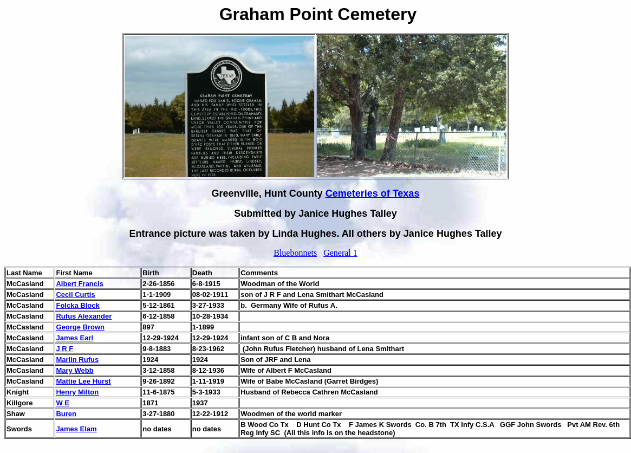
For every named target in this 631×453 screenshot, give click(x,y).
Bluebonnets (295, 252)
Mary (65, 370)
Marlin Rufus (77, 359)
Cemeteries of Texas (373, 193)
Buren (66, 414)
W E (62, 403)
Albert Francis (79, 284)
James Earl (74, 338)
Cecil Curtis (75, 294)
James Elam (76, 429)
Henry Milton (77, 392)
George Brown (80, 327)
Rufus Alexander (84, 316)
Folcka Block (77, 305)
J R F (64, 349)
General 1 (340, 252)
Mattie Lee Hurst (83, 381)
